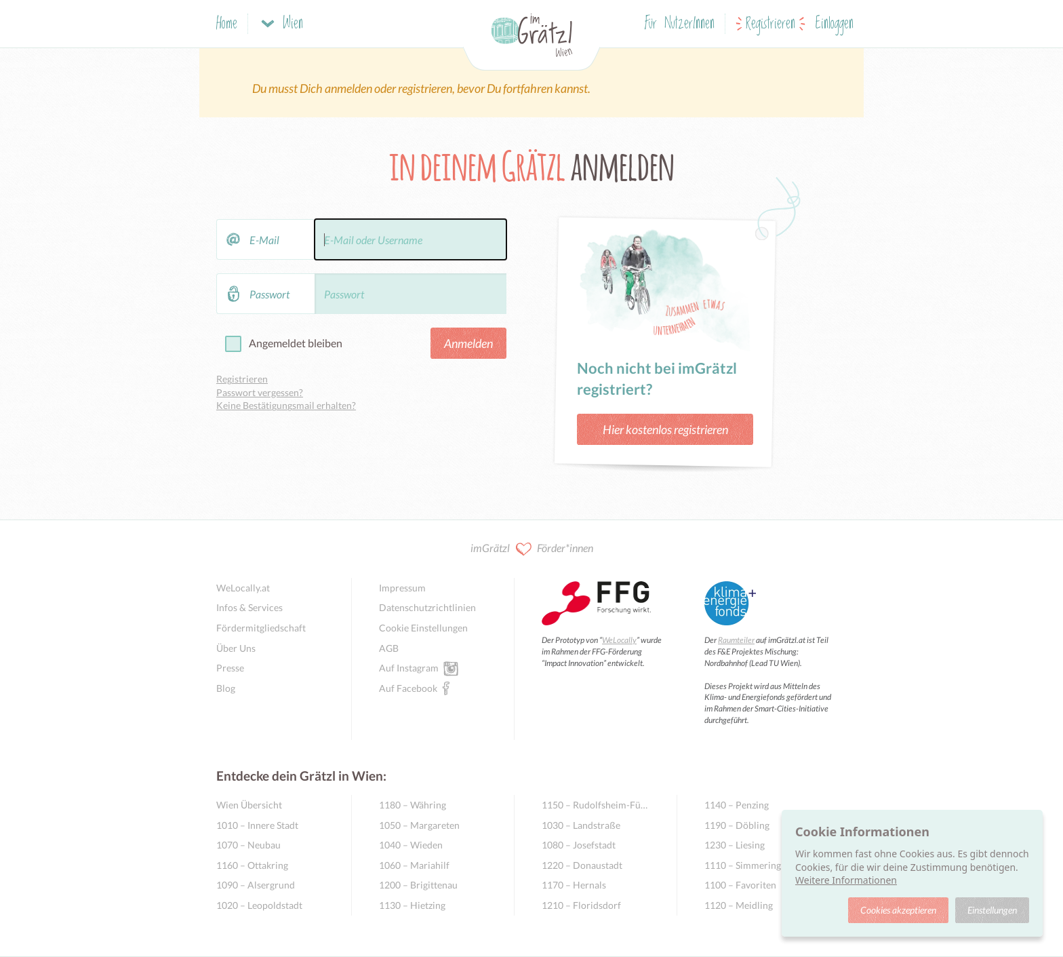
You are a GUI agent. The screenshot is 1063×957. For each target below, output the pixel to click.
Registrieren (770, 24)
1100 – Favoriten (740, 885)
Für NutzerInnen (680, 24)
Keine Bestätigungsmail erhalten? (286, 405)
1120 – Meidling (738, 905)
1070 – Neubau (248, 845)
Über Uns (236, 648)
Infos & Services (249, 607)
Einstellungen (992, 910)
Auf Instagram (409, 667)
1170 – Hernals (574, 885)
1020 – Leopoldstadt (259, 905)
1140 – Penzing (736, 804)
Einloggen (835, 24)
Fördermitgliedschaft (261, 627)
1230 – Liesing (734, 845)
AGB (389, 648)
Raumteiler (736, 640)
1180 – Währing (412, 804)
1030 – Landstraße (581, 825)
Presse (230, 667)
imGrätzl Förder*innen (531, 549)
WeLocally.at (243, 587)
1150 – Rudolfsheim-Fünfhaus (595, 804)
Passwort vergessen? (259, 392)
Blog (225, 688)
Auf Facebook (408, 687)
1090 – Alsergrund (255, 885)
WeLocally (619, 640)
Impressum (402, 587)
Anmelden (468, 343)
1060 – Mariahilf (414, 865)
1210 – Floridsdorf (581, 905)
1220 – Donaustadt (582, 865)
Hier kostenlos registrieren (665, 429)
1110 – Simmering (742, 865)
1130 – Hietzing (412, 905)
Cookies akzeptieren (898, 910)
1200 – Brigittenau (418, 885)
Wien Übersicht (249, 804)
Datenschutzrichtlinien (427, 607)
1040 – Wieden (411, 845)
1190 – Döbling (736, 825)
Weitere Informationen (846, 880)
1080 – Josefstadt (579, 845)
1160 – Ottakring (252, 865)
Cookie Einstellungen (423, 627)
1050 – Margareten (419, 825)
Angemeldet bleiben (295, 342)
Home (226, 24)
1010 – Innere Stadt (257, 825)
